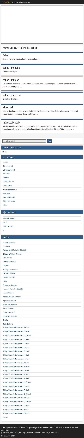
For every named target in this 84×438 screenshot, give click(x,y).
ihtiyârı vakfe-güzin (10, 189)
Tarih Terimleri (8, 324)
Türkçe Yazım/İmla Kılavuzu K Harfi (16, 367)
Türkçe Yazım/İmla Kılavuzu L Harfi (16, 371)
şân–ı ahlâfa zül (9, 197)
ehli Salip (6, 174)
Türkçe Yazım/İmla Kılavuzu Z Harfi (16, 413)
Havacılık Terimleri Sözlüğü (13, 289)
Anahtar (6, 178)
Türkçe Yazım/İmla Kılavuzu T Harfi (16, 398)
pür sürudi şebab (9, 170)
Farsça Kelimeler (9, 273)
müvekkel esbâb (11, 122)
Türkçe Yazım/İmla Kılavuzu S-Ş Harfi (17, 394)
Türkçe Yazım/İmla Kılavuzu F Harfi (16, 347)
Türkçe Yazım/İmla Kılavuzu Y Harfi (16, 409)
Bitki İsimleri (7, 258)
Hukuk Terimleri (8, 293)
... (40, 59)
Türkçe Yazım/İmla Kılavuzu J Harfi (16, 363)
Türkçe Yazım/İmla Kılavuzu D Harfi (16, 339)
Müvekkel (8, 107)
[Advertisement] (42, 24)
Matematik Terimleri (10, 304)
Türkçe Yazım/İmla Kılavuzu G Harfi (16, 351)
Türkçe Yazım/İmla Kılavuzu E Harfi (16, 343)
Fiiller (5, 281)
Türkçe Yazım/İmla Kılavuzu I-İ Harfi (16, 359)
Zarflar (5, 417)
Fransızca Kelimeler (10, 285)
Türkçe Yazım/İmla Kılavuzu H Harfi (16, 355)
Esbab (6, 55)
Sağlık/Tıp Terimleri (10, 316)
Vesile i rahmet (8, 182)
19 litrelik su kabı (9, 218)
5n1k (5, 222)
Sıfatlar (5, 320)
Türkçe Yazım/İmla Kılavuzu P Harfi (16, 386)
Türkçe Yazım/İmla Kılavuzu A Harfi (16, 328)
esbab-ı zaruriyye (12, 95)
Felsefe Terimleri (9, 277)
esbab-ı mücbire (11, 67)
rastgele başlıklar (9, 312)
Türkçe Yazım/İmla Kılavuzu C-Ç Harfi (17, 336)
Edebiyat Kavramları (10, 269)
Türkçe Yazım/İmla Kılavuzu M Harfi (16, 374)
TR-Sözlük (6, 2)
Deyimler (6, 266)
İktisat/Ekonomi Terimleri (12, 297)
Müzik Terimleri (8, 308)
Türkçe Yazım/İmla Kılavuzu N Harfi (16, 378)
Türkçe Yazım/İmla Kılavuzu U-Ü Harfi (17, 402)
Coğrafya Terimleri (9, 262)
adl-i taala (6, 193)
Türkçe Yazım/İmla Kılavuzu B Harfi (16, 332)
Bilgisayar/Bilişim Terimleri (12, 254)
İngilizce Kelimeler (9, 301)
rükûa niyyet (7, 185)
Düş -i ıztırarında (9, 201)
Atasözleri (6, 246)
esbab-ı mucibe (11, 80)
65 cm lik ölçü (8, 226)
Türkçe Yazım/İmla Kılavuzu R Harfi (16, 390)
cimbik (5, 162)
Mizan (5, 205)
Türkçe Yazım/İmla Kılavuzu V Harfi (16, 406)
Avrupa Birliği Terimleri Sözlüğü (14, 250)
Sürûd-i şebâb (8, 166)
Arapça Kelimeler (9, 242)
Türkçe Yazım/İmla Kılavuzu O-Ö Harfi (17, 382)
